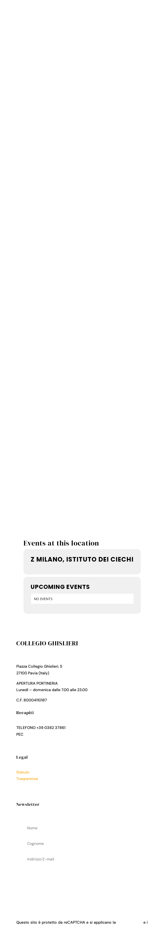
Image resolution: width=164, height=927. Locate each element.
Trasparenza (27, 778)
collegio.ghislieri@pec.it (45, 734)
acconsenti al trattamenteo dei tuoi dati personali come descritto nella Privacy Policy (81, 883)
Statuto (22, 772)
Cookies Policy (29, 791)
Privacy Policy (28, 785)
